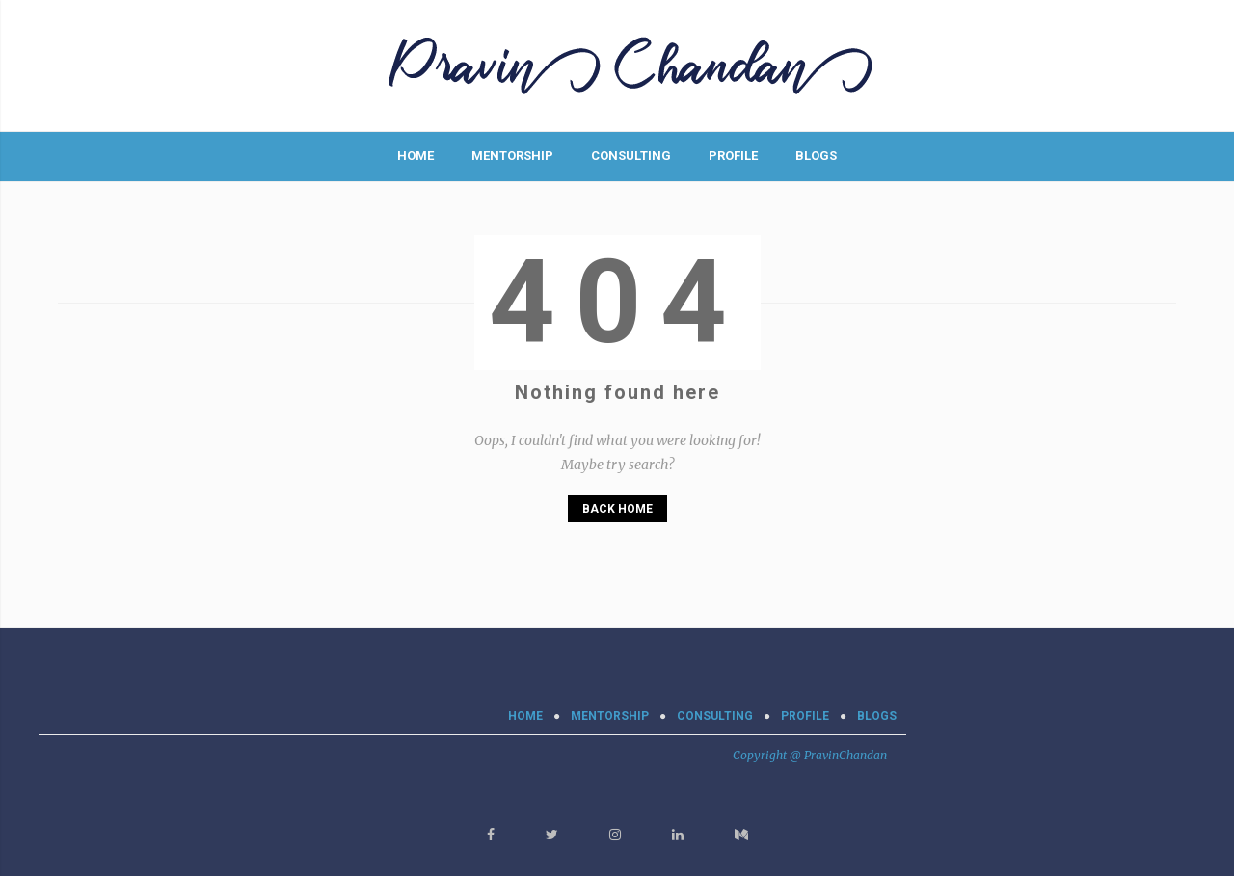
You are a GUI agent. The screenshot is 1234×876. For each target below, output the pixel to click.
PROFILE (733, 155)
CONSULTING (631, 155)
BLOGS (816, 155)
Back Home (617, 509)
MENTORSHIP (512, 155)
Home (415, 155)
